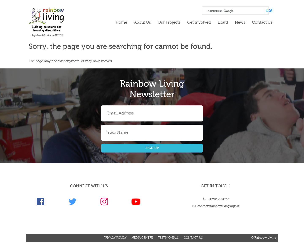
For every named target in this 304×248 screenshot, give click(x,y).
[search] (235, 11)
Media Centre (142, 237)
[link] (57, 22)
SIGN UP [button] (152, 148)
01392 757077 (215, 199)
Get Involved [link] (199, 22)
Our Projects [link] (169, 22)
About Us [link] (142, 22)
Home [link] (121, 22)
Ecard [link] (223, 22)
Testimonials (168, 237)
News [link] (240, 22)
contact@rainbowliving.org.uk (215, 206)
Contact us (193, 237)
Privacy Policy (115, 237)
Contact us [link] (262, 22)
